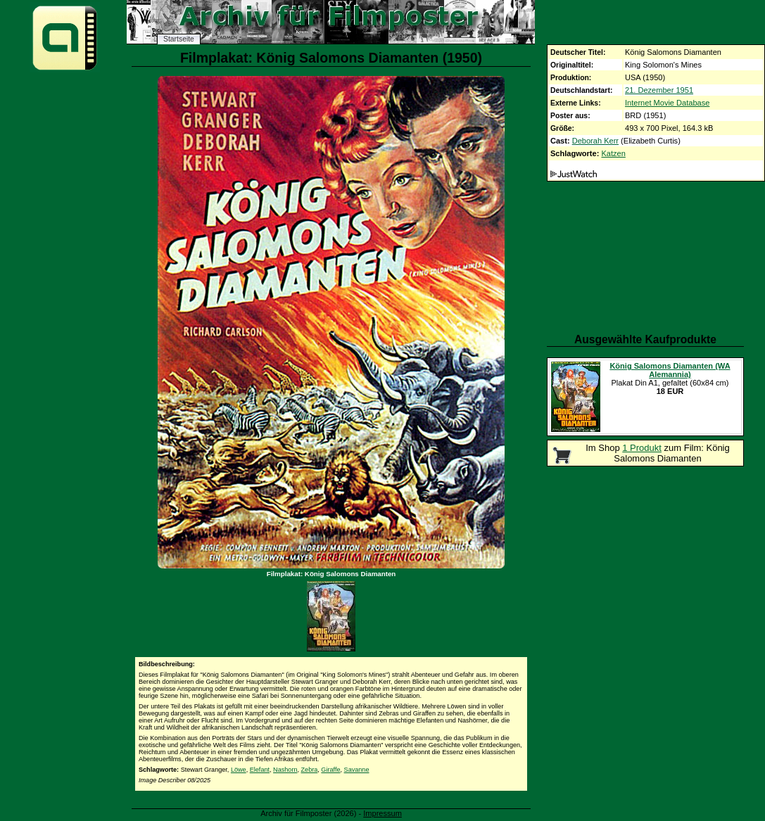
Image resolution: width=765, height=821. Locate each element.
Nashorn (285, 769)
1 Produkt (642, 448)
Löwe (238, 769)
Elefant (260, 769)
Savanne (356, 769)
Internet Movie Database (667, 102)
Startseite (178, 39)
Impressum (382, 813)
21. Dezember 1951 (659, 90)
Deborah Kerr (595, 140)
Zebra (309, 769)
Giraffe (330, 769)
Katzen (613, 153)
